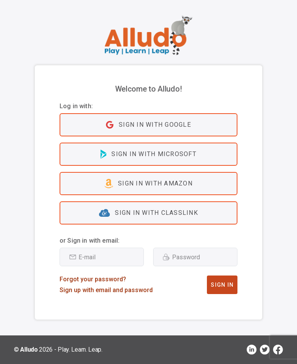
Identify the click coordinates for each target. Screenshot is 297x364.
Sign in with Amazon (148, 183)
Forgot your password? (93, 279)
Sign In (222, 285)
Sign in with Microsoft (148, 154)
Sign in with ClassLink (148, 213)
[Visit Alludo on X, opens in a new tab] (265, 350)
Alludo (29, 349)
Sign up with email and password (106, 290)
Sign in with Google (148, 125)
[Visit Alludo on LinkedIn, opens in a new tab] (252, 350)
